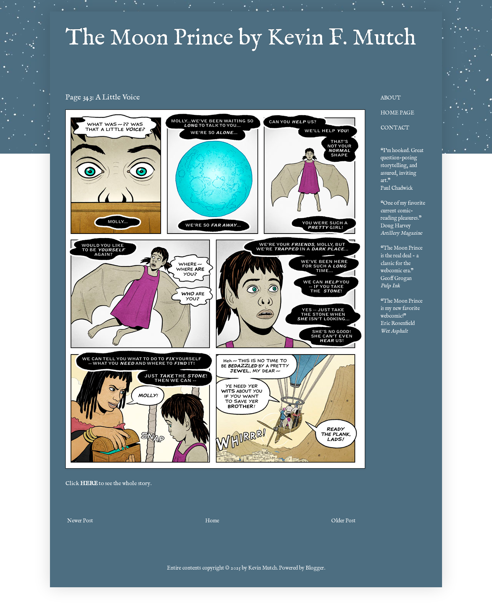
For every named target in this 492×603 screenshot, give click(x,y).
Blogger (315, 568)
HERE (89, 483)
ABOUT (391, 97)
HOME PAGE (397, 112)
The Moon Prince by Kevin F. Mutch (240, 38)
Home (212, 520)
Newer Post (80, 520)
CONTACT (395, 127)
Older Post (343, 520)
